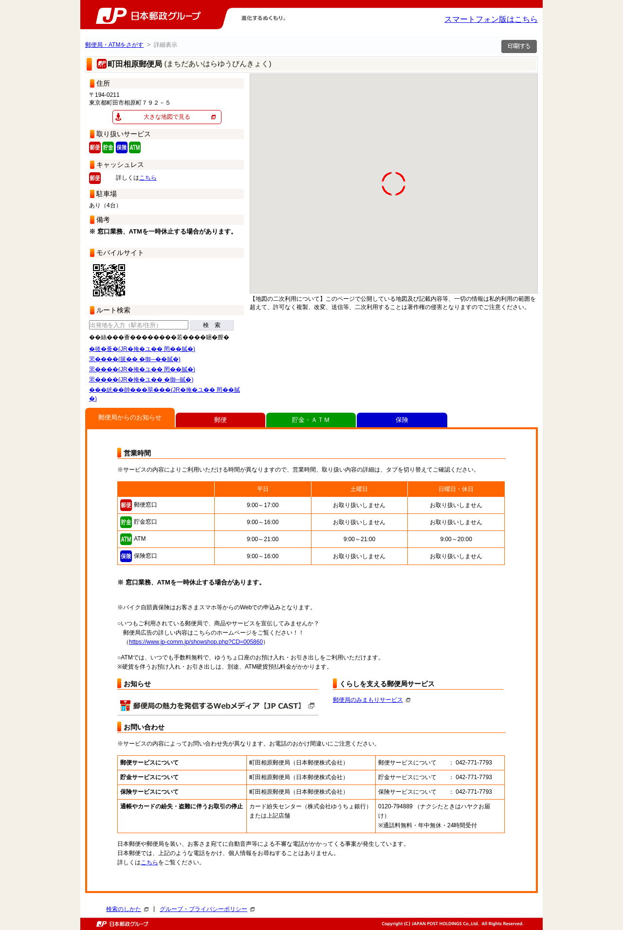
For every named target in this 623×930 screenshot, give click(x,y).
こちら (148, 177)
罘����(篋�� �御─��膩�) (135, 359)
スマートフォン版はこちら (491, 19)
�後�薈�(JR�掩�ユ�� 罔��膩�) (142, 349)
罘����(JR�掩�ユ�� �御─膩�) (141, 379)
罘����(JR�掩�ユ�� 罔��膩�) (142, 369)
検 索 (211, 325)
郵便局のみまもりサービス (371, 699)
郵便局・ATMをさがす (114, 44)
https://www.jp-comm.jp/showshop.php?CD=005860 (196, 641)
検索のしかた (127, 909)
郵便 (220, 419)
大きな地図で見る (167, 116)
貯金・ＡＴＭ (311, 419)
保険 (402, 419)
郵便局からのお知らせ (130, 417)
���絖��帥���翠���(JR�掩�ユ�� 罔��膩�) (164, 394)
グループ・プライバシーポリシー (207, 909)
